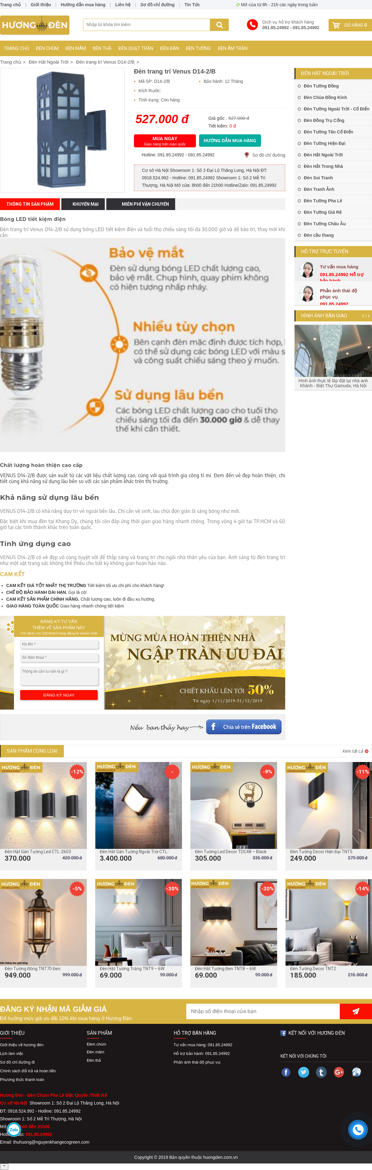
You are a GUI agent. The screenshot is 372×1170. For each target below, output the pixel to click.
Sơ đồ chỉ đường (268, 155)
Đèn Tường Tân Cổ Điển (328, 131)
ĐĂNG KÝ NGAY (58, 695)
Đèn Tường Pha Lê (323, 200)
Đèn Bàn (169, 48)
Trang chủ (16, 48)
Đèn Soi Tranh (318, 177)
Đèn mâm (75, 48)
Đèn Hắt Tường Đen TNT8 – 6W (225, 968)
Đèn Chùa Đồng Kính (325, 97)
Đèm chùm (96, 1044)
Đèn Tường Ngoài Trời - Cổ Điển (337, 108)
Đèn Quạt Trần (135, 48)
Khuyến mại (86, 204)
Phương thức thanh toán (22, 1079)
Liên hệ (123, 4)
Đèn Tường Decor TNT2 (313, 968)
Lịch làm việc (11, 1053)
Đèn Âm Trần (232, 48)
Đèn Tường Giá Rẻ (323, 212)
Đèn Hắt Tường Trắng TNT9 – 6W (132, 968)
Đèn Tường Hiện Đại (324, 143)
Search (219, 25)
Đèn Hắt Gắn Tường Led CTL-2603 (38, 851)
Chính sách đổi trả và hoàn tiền (28, 1071)
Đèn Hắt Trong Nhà (323, 166)
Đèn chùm (47, 48)
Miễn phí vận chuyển (145, 204)
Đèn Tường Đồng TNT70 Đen (32, 968)
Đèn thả (102, 48)
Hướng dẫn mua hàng (83, 4)
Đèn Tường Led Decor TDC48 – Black (231, 851)
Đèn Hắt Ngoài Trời (325, 73)
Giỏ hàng (355, 25)
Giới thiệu (41, 4)
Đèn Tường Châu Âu (325, 223)
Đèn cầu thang (319, 235)
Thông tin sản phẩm (30, 204)
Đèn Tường (198, 48)
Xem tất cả (352, 751)
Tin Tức (192, 4)
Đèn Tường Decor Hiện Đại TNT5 (321, 851)
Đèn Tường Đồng (321, 85)
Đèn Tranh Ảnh (319, 189)
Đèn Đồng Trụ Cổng (324, 120)
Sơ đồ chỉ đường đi (17, 1062)
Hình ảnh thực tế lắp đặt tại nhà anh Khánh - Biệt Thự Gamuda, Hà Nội (333, 383)
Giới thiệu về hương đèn (21, 1044)
